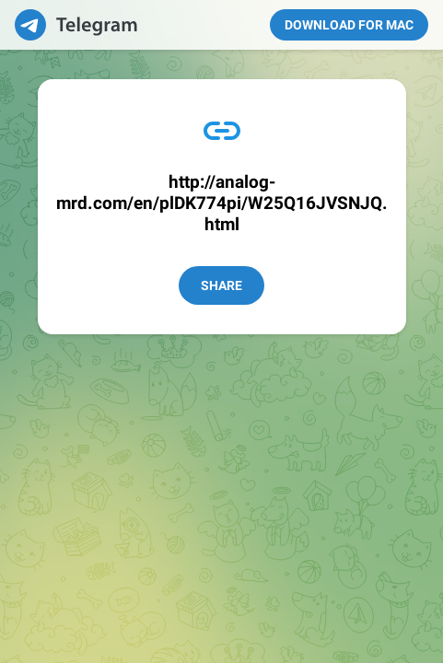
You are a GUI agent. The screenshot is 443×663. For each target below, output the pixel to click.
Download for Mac (349, 24)
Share (221, 285)
